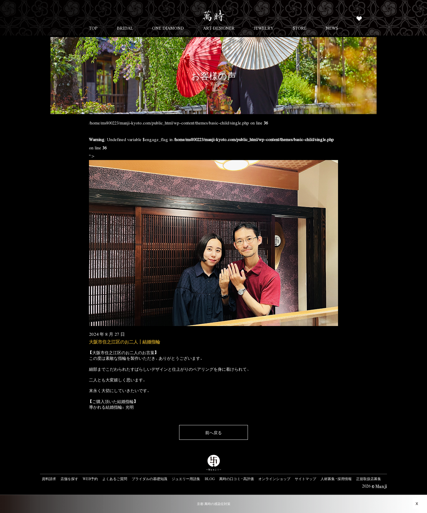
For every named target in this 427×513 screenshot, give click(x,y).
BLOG (210, 478)
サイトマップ (305, 478)
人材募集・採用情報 (336, 478)
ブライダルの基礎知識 (149, 478)
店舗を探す (69, 478)
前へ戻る (213, 432)
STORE (300, 28)
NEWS (332, 28)
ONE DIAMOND (168, 28)
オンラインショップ (274, 478)
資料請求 (49, 478)
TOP (93, 28)
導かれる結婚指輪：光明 (111, 407)
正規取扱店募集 (368, 478)
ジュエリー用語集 (186, 478)
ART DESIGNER (219, 28)
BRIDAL (125, 28)
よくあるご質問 (114, 478)
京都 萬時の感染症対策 (213, 503)
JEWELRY (264, 28)
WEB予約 (90, 478)
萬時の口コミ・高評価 (236, 478)
